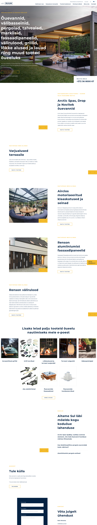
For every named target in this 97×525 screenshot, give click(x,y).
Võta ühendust (92, 262)
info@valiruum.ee (62, 523)
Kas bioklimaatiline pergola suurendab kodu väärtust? (72, 446)
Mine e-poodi (48, 397)
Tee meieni (15, 486)
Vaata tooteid (65, 129)
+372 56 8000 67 (79, 1)
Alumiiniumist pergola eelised (69, 453)
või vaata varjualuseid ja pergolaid (9, 76)
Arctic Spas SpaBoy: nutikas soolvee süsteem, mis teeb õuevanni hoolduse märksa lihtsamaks (72, 437)
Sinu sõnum (23, 515)
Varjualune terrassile (52, 4)
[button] (94, 1)
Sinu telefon (23, 508)
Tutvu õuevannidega (10, 72)
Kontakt (93, 4)
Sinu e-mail (23, 502)
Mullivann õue (39, 4)
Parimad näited (77, 4)
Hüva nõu (86, 4)
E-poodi (86, 1)
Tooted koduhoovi (65, 4)
